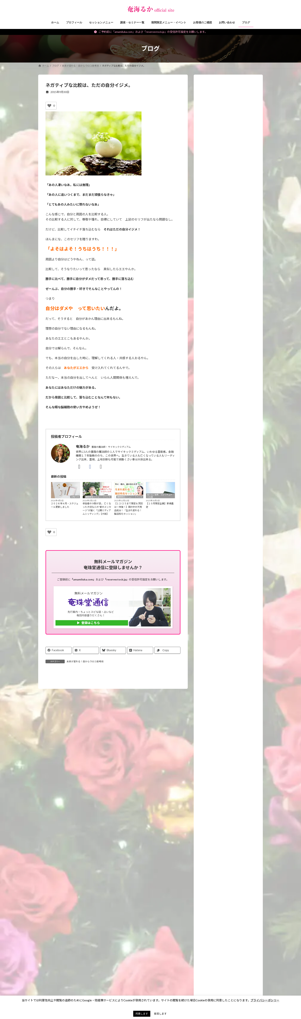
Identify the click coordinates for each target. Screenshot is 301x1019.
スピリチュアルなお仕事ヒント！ (223, 556)
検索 (254, 968)
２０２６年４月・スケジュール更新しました (64, 505)
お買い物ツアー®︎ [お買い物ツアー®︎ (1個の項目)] (167, 987)
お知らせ (75, 497)
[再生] (205, 240)
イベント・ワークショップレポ (221, 508)
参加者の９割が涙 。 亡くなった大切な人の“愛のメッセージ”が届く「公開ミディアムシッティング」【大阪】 (97, 508)
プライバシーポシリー (265, 1000)
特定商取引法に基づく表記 (112, 951)
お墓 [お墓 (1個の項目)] (161, 976)
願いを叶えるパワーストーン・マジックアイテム (229, 518)
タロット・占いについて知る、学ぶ (224, 603)
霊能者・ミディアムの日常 (218, 595)
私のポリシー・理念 (215, 587)
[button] (228, 845)
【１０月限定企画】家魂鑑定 (160, 505)
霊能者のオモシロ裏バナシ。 (220, 579)
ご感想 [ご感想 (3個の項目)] (188, 987)
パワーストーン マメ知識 (218, 564)
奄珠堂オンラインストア (198, 951)
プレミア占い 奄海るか (220, 826)
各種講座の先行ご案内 (225, 654)
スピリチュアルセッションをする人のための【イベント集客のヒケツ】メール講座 (230, 680)
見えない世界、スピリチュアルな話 (159, 496)
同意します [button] (142, 1013)
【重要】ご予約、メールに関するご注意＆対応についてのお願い (237, 313)
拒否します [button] (160, 1013)
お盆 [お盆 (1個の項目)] (174, 976)
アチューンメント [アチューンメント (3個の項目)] (167, 992)
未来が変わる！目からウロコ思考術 (85, 661)
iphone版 (211, 797)
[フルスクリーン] (252, 240)
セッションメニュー (215, 485)
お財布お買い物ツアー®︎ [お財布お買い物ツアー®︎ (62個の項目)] (171, 981)
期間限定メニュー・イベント (98, 497)
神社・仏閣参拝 (212, 572)
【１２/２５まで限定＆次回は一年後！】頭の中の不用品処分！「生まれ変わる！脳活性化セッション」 (128, 508)
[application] (228, 228)
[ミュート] (245, 240)
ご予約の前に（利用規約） (77, 951)
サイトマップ (171, 951)
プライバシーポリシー (144, 951)
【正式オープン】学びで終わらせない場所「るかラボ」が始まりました (237, 335)
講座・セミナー (212, 493)
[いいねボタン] (49, 106)
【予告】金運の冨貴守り (233, 422)
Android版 (231, 797)
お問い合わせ (49, 951)
